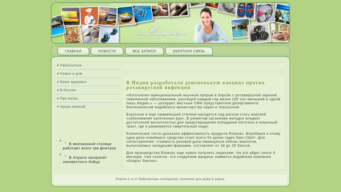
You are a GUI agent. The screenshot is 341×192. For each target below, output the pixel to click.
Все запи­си (144, 51)
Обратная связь (189, 51)
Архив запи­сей (73, 107)
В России (68, 90)
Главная (73, 51)
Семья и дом (71, 73)
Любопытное (71, 65)
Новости (107, 51)
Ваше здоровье (73, 82)
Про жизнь (69, 98)
